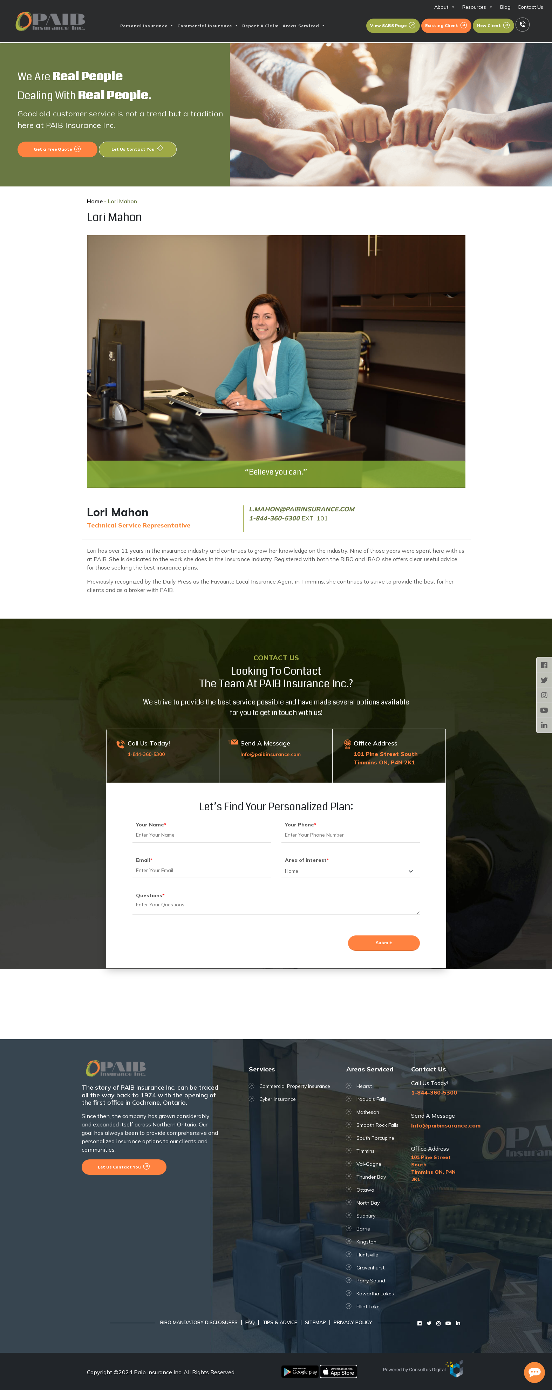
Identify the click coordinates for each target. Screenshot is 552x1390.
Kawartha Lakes (375, 1293)
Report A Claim (260, 25)
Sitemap (315, 1322)
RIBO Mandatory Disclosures (199, 1322)
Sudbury (365, 1216)
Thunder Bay (371, 1177)
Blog (505, 7)
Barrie (363, 1229)
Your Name (151, 825)
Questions (150, 895)
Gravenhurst (370, 1268)
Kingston (366, 1242)
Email (144, 860)
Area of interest (307, 860)
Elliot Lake (368, 1306)
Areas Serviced (304, 25)
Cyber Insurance (277, 1099)
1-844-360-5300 (274, 518)
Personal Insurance (147, 25)
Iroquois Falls (371, 1099)
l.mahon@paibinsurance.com (301, 509)
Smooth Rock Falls (377, 1125)
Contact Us (530, 7)
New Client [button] (493, 25)
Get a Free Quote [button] (57, 149)
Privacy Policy (353, 1322)
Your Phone (300, 825)
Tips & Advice (280, 1322)
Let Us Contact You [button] (137, 149)
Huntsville (367, 1255)
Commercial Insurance (208, 25)
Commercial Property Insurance (294, 1086)
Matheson (367, 1112)
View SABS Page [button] (393, 25)
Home (95, 201)
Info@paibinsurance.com (270, 754)
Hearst (364, 1086)
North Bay (368, 1203)
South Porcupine (375, 1138)
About (444, 7)
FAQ (250, 1322)
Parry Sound (370, 1280)
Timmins (365, 1151)
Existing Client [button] (446, 25)
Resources (477, 7)
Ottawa (365, 1190)
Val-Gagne (368, 1164)
